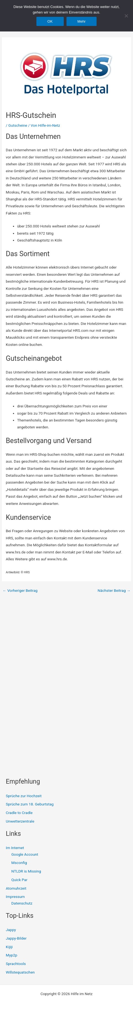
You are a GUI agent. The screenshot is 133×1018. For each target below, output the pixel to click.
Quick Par (19, 880)
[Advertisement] (47, 658)
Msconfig (19, 862)
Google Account (24, 854)
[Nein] (126, 15)
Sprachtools (16, 963)
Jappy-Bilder (16, 938)
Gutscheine (17, 125)
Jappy (11, 929)
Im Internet (15, 847)
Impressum (15, 896)
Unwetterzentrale (20, 821)
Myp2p (11, 955)
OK (50, 21)
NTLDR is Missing (26, 871)
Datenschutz (21, 903)
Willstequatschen (20, 972)
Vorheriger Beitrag (20, 591)
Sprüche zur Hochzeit (24, 796)
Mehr (82, 21)
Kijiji (9, 947)
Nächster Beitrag (114, 591)
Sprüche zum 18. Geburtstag (30, 804)
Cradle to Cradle (19, 812)
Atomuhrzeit (16, 888)
